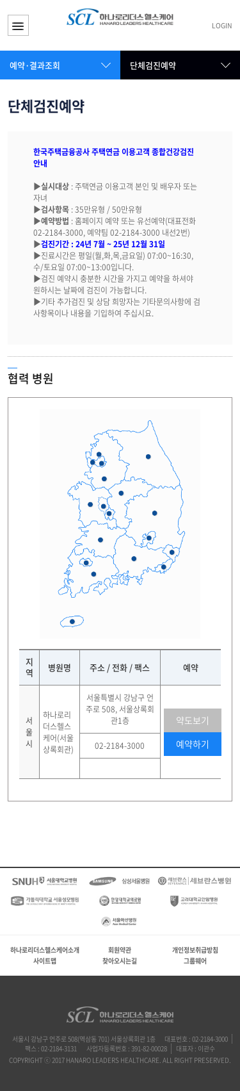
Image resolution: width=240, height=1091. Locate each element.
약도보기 (192, 720)
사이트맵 (44, 960)
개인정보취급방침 (195, 950)
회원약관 (119, 950)
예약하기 (192, 743)
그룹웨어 (195, 960)
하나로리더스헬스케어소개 (44, 950)
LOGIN (222, 25)
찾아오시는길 (119, 960)
